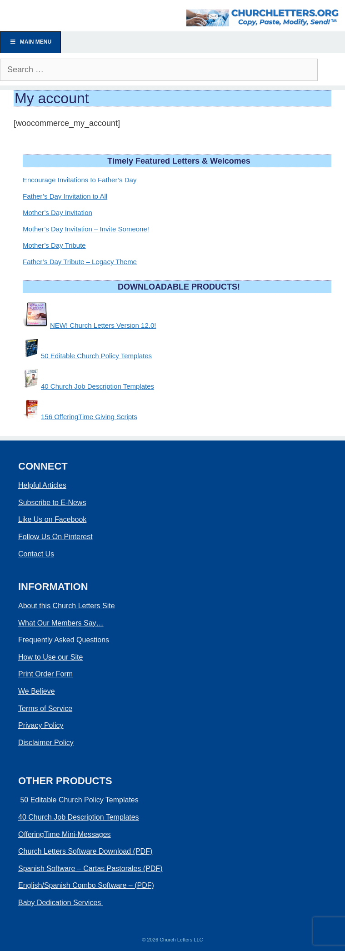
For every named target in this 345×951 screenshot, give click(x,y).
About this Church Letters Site (66, 606)
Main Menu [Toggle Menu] (30, 42)
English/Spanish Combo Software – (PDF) (86, 885)
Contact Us (36, 554)
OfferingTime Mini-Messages (64, 834)
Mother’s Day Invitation (57, 212)
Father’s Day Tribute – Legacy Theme (80, 261)
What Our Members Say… (61, 623)
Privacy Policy (41, 725)
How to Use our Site (50, 657)
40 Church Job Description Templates (97, 386)
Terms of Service (45, 708)
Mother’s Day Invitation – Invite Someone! (86, 229)
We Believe (36, 691)
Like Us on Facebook (52, 519)
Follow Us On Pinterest (55, 537)
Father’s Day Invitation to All (65, 196)
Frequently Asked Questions (63, 640)
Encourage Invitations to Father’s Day (79, 180)
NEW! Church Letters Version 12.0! (103, 325)
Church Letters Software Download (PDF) (85, 851)
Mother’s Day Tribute (54, 245)
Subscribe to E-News (52, 502)
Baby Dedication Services (60, 902)
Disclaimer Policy (46, 742)
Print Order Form (45, 674)
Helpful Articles (42, 485)
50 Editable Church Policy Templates (96, 356)
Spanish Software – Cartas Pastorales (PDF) (90, 868)
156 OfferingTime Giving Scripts (89, 416)
